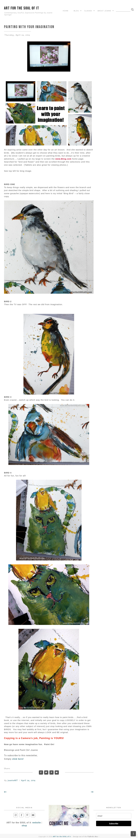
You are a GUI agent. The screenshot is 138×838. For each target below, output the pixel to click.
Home (65, 11)
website (36, 822)
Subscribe (113, 823)
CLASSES (88, 11)
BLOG (76, 11)
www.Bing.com (63, 159)
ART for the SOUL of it (21, 8)
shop (24, 825)
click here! (18, 759)
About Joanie (104, 11)
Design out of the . (85, 836)
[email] (113, 816)
